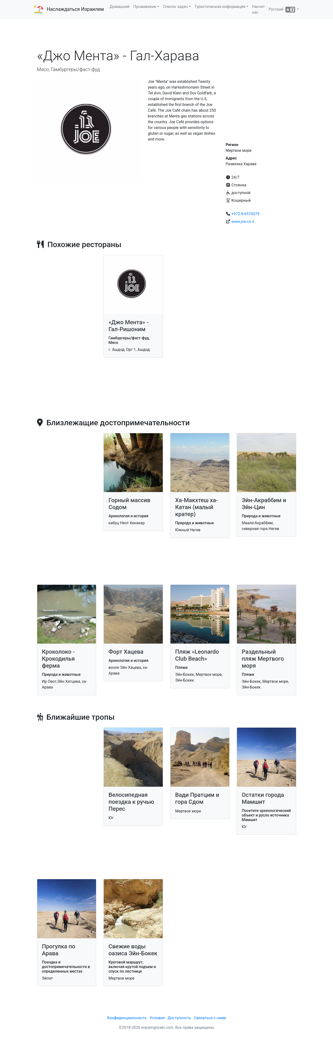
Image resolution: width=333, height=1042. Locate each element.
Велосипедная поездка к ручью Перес (131, 802)
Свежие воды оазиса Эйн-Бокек (133, 950)
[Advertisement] (166, 33)
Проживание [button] (144, 6)
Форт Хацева (126, 651)
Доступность (179, 1018)
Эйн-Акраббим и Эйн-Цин (264, 504)
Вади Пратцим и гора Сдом (197, 798)
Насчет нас (258, 9)
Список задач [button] (175, 6)
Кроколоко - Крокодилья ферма (58, 658)
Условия (157, 1018)
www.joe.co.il (242, 221)
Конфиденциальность (127, 1018)
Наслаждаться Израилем (75, 9)
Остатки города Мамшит (263, 798)
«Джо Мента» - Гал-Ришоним (128, 326)
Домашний (119, 6)
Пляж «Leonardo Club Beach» (197, 655)
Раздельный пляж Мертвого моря (263, 658)
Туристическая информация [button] (219, 6)
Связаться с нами (210, 1018)
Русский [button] (282, 9)
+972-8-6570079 (245, 214)
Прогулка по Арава (58, 950)
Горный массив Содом (129, 504)
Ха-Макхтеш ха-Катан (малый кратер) (196, 507)
